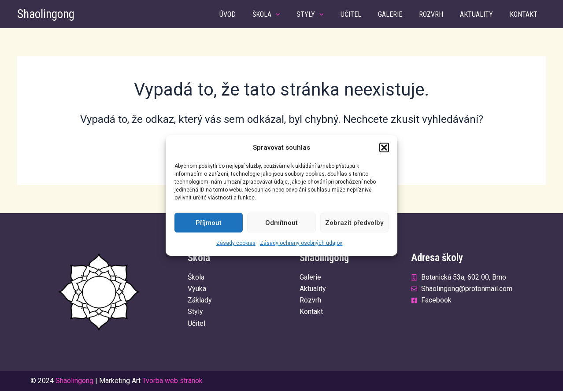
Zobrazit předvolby (354, 223)
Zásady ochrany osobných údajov (301, 243)
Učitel (362, 14)
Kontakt (525, 14)
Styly (324, 14)
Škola (283, 14)
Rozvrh (438, 14)
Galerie (399, 14)
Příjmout (209, 223)
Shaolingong (45, 14)
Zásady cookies (236, 243)
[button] (384, 147)
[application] (293, 14)
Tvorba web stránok (172, 380)
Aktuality (480, 14)
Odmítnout (281, 223)
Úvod (247, 14)
